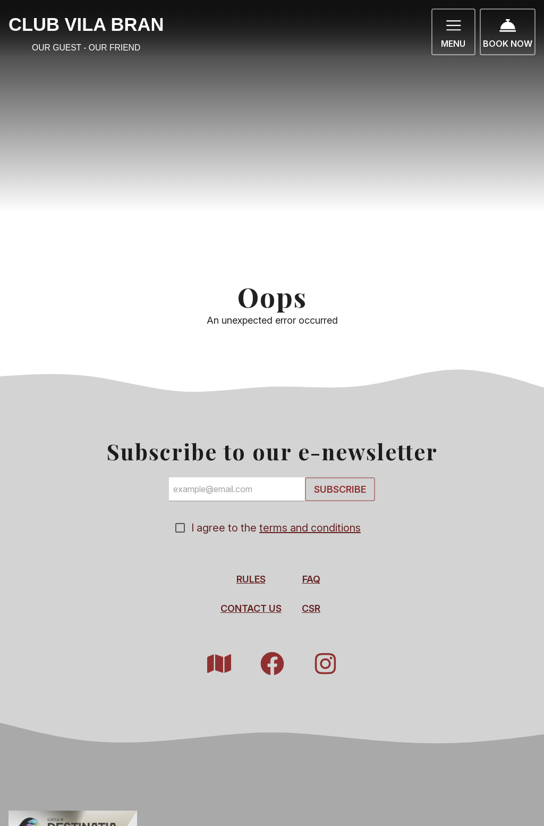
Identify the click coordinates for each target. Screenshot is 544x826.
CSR (311, 608)
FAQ (311, 579)
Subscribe (340, 489)
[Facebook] (272, 663)
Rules (251, 579)
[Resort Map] (219, 663)
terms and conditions (310, 527)
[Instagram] (325, 663)
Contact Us (251, 608)
